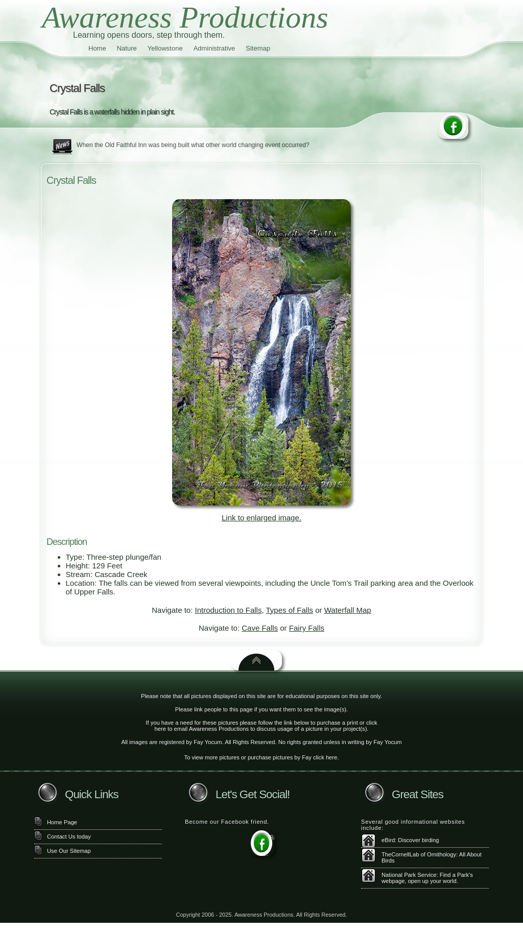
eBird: (389, 840)
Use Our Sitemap (69, 851)
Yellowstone (165, 48)
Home (97, 48)
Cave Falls (260, 628)
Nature (127, 48)
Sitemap (258, 48)
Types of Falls (289, 610)
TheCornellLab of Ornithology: (420, 854)
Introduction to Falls (228, 610)
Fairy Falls (306, 628)
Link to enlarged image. (261, 517)
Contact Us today (69, 836)
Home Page (62, 822)
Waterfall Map (347, 610)
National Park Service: (410, 875)
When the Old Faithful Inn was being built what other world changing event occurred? (193, 145)
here (160, 729)
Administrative (214, 48)
